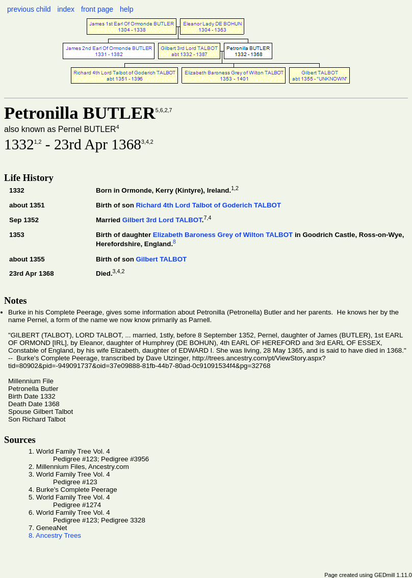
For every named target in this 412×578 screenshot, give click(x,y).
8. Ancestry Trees (55, 535)
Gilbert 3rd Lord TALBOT (162, 220)
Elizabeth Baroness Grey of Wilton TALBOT (223, 235)
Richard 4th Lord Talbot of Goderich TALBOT (208, 205)
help (126, 9)
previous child (29, 9)
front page (97, 9)
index (66, 9)
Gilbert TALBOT (161, 259)
